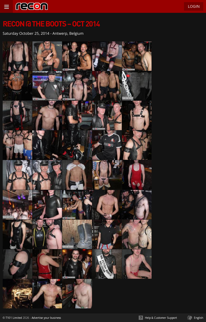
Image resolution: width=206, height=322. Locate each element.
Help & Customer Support (161, 318)
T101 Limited (14, 318)
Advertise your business (46, 318)
